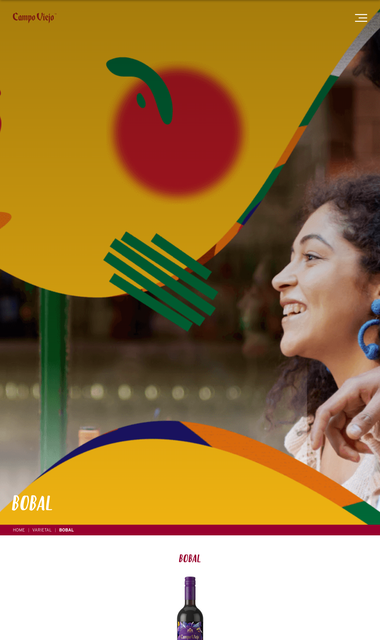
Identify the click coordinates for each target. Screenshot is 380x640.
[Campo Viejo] (34, 17)
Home (19, 530)
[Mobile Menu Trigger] (361, 18)
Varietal (42, 530)
